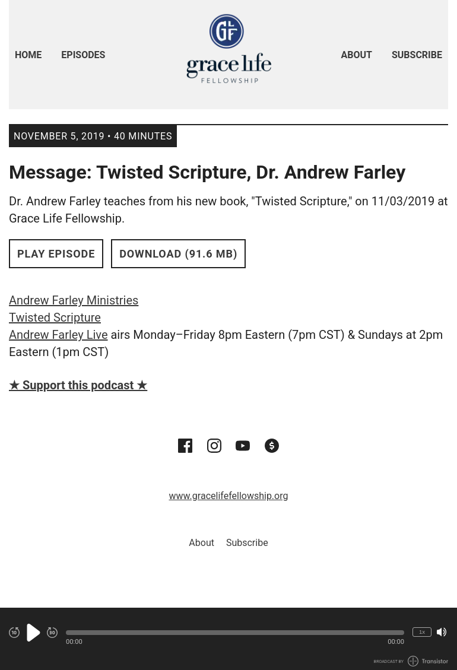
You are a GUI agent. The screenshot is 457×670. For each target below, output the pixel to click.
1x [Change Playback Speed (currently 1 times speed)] (422, 631)
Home (28, 55)
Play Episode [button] (56, 253)
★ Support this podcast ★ (78, 385)
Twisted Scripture (55, 317)
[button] (235, 632)
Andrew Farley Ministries (73, 300)
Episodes (83, 55)
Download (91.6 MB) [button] (178, 253)
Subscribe (417, 55)
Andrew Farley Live (58, 335)
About (356, 55)
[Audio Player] (228, 639)
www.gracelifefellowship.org (228, 495)
